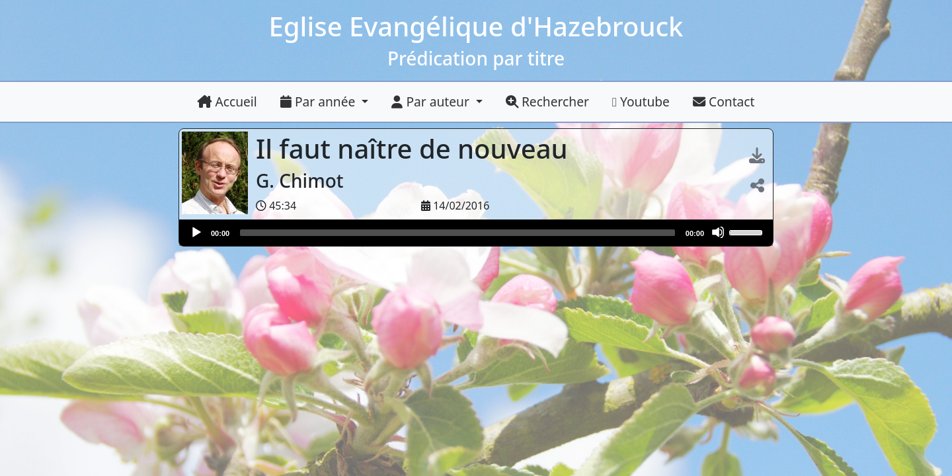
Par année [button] (319, 101)
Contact (723, 101)
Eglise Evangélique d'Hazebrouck (476, 26)
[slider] (457, 232)
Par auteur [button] (431, 101)
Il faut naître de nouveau (415, 148)
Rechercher (547, 101)
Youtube (641, 101)
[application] (476, 232)
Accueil (227, 101)
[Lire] (196, 232)
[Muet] (718, 232)
